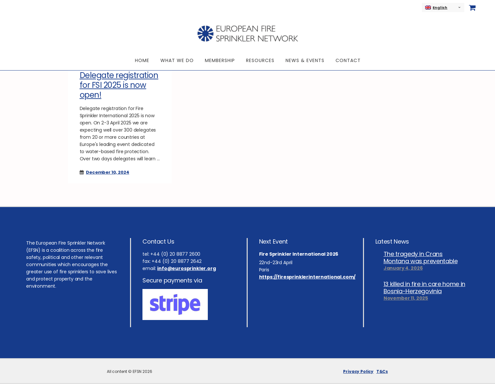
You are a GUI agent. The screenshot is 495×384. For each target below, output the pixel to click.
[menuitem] (443, 7)
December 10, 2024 (107, 172)
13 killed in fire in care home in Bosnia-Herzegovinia (424, 288)
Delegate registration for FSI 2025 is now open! (119, 85)
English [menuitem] (440, 7)
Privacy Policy (358, 371)
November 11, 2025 (406, 298)
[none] (443, 7)
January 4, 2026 (403, 268)
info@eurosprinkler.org (186, 268)
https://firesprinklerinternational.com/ (307, 277)
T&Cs (382, 371)
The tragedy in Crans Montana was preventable (421, 257)
